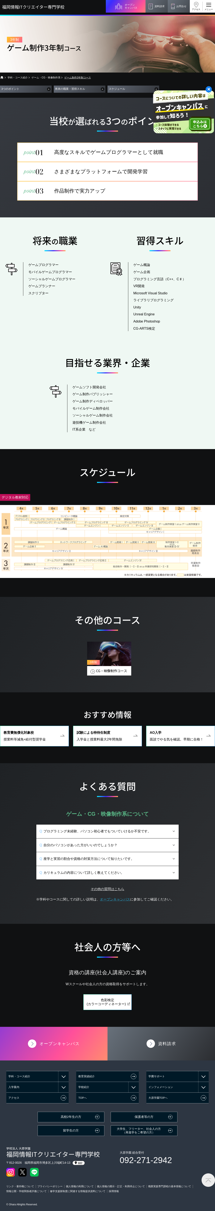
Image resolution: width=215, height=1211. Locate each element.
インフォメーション (160, 1087)
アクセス (196, 9)
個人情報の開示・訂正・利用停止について (121, 1186)
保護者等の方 (144, 1116)
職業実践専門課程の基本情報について (169, 1186)
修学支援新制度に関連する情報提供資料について (77, 1191)
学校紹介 (83, 1087)
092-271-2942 (146, 1160)
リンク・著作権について (20, 1186)
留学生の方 (71, 1130)
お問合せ (181, 6)
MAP (79, 1162)
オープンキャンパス (131, 6)
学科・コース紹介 (18, 77)
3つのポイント (10, 88)
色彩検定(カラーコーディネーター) (106, 1012)
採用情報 (114, 1191)
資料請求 (160, 6)
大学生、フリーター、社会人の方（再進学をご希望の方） (139, 1130)
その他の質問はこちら (107, 899)
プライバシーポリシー (50, 1186)
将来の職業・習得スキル (70, 88)
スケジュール (117, 88)
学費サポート (156, 1076)
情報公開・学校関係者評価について (26, 1191)
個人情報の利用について (80, 1186)
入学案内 (13, 1087)
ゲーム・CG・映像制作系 (45, 77)
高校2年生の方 (71, 1116)
